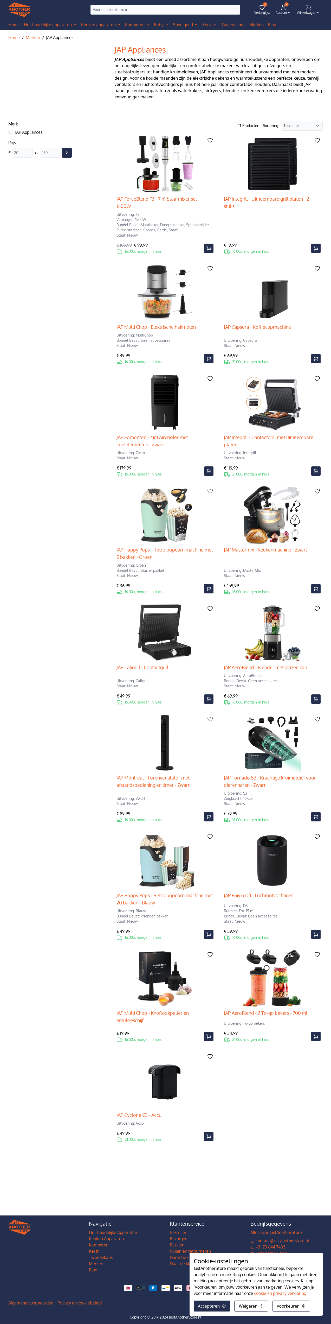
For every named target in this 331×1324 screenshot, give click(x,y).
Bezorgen (178, 1238)
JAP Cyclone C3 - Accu (138, 1115)
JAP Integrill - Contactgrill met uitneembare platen (268, 440)
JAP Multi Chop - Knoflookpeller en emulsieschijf (152, 1016)
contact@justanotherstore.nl (279, 1240)
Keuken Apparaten (106, 1238)
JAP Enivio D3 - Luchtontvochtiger (258, 895)
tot (36, 152)
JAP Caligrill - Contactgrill (142, 667)
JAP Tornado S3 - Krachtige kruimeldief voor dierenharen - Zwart (270, 781)
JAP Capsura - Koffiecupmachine (257, 327)
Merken (33, 37)
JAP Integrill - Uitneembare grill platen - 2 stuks (266, 202)
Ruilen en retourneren (190, 1251)
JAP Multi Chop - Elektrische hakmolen (156, 327)
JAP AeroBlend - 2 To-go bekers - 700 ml (265, 1013)
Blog (93, 1269)
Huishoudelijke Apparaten (113, 1232)
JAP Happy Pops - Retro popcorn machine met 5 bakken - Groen (164, 553)
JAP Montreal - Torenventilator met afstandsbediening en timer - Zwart (153, 781)
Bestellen (178, 1232)
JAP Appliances (28, 132)
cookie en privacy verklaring (280, 1293)
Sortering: (271, 125)
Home (14, 24)
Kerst (94, 1251)
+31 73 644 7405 (267, 1247)
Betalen (177, 1244)
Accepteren (212, 1306)
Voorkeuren (291, 1306)
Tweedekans (101, 1257)
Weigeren (251, 1306)
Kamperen (98, 1244)
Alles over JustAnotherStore (276, 1232)
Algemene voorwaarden (30, 1303)
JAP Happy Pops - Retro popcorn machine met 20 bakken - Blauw (164, 898)
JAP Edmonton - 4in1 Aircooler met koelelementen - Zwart (152, 440)
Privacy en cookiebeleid (79, 1303)
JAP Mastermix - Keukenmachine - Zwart (265, 550)
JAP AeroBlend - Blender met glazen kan (265, 667)
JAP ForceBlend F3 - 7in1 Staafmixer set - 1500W (158, 202)
